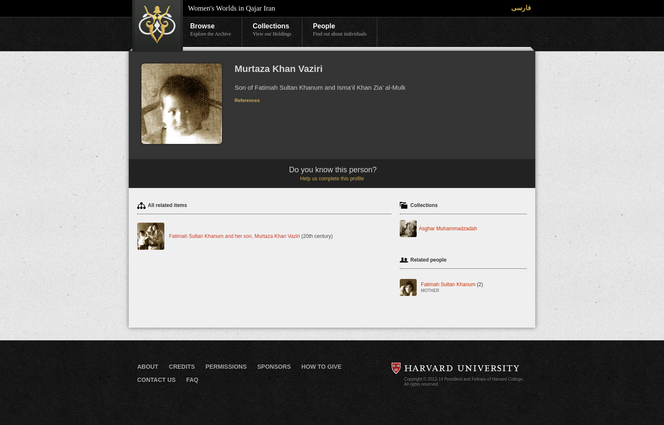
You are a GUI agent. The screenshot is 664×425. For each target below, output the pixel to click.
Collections (272, 30)
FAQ (192, 379)
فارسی (521, 7)
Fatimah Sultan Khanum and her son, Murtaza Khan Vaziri (234, 236)
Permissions (225, 366)
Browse (210, 30)
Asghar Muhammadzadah (448, 229)
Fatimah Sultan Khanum (452, 288)
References (247, 100)
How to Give (322, 366)
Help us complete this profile (332, 179)
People (339, 30)
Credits (182, 366)
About (147, 366)
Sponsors (273, 366)
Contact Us (156, 379)
